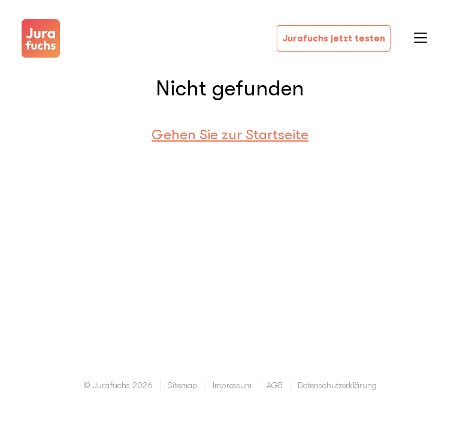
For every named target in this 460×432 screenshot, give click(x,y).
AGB (275, 385)
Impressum (232, 385)
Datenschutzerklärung (337, 385)
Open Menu (420, 38)
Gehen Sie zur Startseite (230, 134)
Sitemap (183, 385)
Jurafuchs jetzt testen (333, 38)
